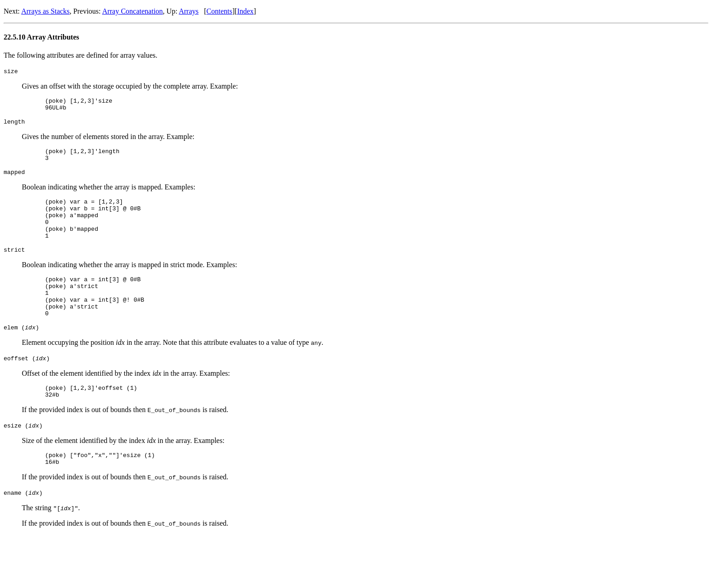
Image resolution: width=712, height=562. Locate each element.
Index (245, 11)
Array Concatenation (132, 11)
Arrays (189, 11)
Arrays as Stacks (45, 11)
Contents (219, 11)
